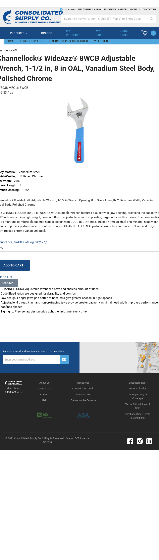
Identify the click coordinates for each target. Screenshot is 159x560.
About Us (44, 382)
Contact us (149, 9)
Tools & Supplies (31, 40)
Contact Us (44, 388)
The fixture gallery (89, 9)
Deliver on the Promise (83, 400)
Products (17, 33)
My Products (73, 33)
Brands (46, 33)
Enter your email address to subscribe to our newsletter (34, 351)
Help (44, 400)
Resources (110, 9)
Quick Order (124, 33)
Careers (123, 9)
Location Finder (137, 382)
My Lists (99, 33)
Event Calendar (137, 388)
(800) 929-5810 (13, 391)
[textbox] (108, 18)
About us (135, 9)
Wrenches (101, 40)
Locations (70, 9)
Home (10, 40)
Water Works (83, 394)
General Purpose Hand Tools (68, 40)
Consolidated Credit (83, 388)
